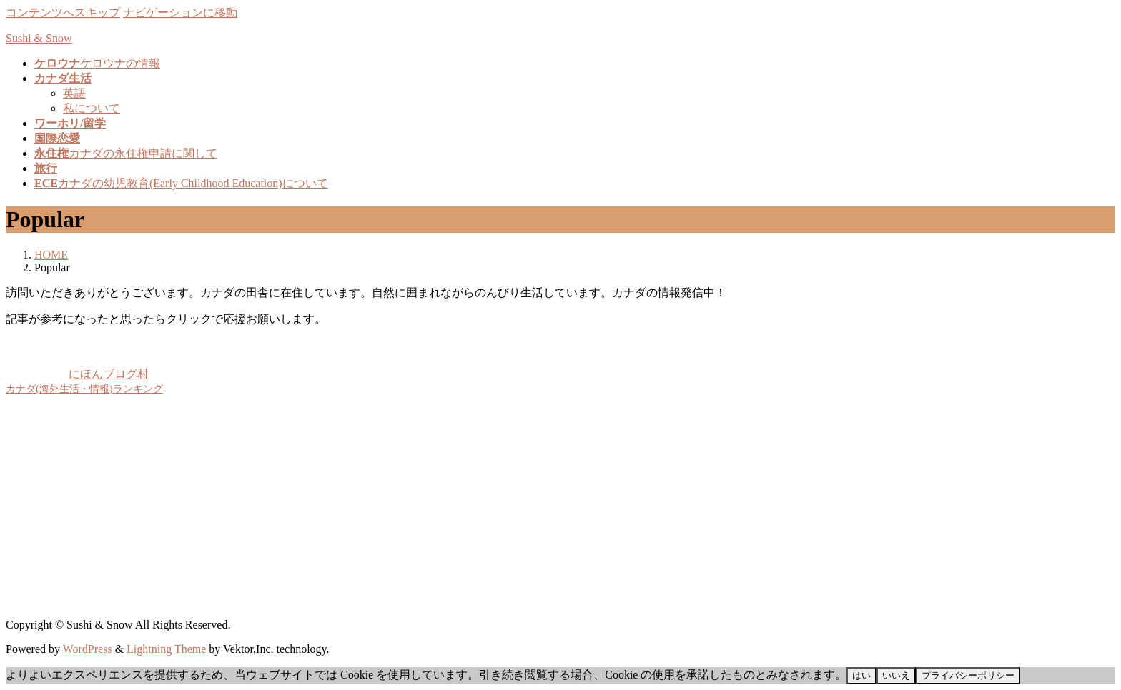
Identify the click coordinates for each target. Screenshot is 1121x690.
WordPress (87, 649)
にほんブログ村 (77, 374)
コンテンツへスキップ (63, 12)
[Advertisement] (435, 507)
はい (861, 675)
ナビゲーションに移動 (180, 12)
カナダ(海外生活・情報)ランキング (84, 388)
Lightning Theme (166, 649)
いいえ (896, 675)
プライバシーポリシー (968, 675)
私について (91, 108)
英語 (74, 93)
